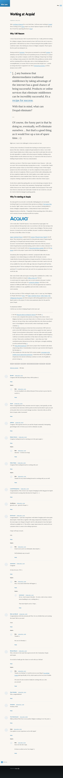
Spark (22, 26)
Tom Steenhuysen (14, 716)
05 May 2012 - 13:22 (30, 595)
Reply (11, 381)
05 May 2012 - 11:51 (22, 546)
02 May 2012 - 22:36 (18, 403)
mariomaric (12, 563)
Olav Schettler (13, 692)
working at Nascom (18, 24)
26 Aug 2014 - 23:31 (18, 729)
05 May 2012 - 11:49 (21, 515)
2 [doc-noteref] (26, 210)
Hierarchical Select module (36, 248)
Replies (11, 385)
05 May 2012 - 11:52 (22, 389)
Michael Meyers (13, 651)
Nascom (42, 363)
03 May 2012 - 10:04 (22, 462)
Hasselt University (32, 363)
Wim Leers (4, 5)
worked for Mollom (34, 282)
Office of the (32, 278)
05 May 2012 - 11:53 (22, 476)
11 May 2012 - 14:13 (22, 671)
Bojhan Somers (13, 437)
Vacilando (12, 704)
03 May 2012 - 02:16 (23, 437)
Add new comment (14, 368)
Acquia (50, 24)
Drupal (23, 363)
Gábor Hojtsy (44, 295)
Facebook (22, 52)
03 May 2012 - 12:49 (25, 488)
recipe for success (22, 100)
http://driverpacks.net (21, 345)
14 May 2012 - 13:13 (22, 692)
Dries (31, 28)
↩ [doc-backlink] (42, 314)
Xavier (11, 403)
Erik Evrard (12, 515)
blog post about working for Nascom (26, 314)
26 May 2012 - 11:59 (20, 704)
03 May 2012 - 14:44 (21, 503)
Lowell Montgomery (14, 488)
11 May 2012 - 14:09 (22, 634)
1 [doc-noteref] (37, 41)
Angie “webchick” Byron (16, 237)
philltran (12, 422)
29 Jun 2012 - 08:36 (24, 716)
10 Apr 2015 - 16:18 (22, 742)
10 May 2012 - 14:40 (23, 651)
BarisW (11, 375)
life (12, 363)
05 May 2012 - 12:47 (21, 563)
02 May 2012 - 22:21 (19, 375)
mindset (48, 52)
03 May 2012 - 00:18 (19, 422)
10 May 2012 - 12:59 (23, 614)
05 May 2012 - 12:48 (22, 581)
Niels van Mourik (14, 614)
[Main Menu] (59, 5)
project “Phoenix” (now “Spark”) (39, 237)
